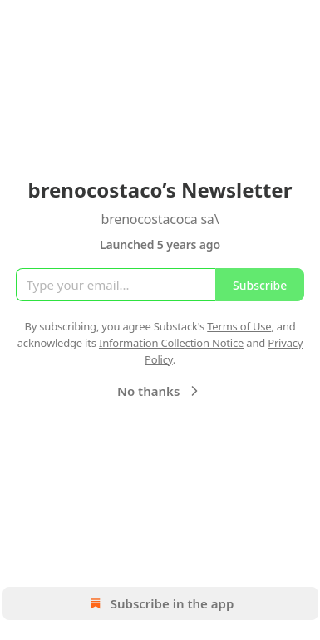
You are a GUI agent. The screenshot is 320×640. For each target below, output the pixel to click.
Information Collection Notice (171, 342)
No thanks (160, 391)
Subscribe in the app (160, 603)
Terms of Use (239, 326)
